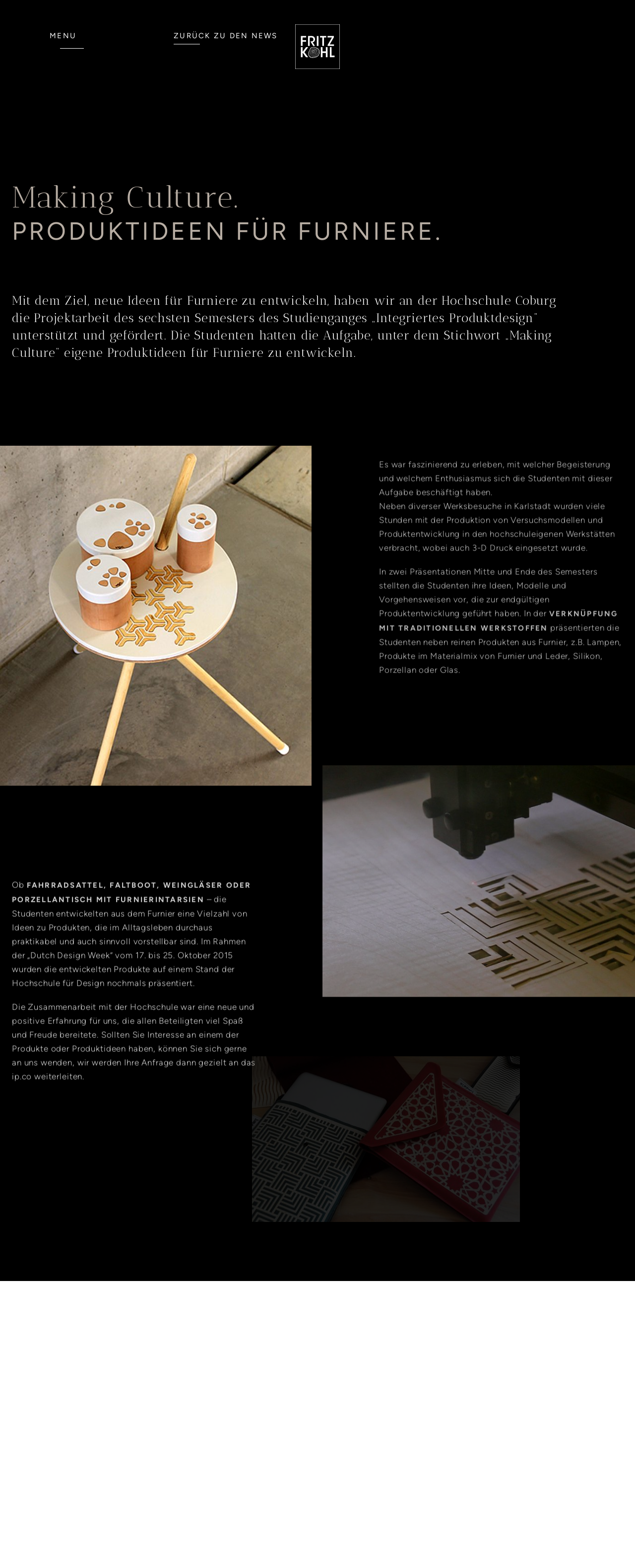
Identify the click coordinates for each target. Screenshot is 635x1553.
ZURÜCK (226, 35)
